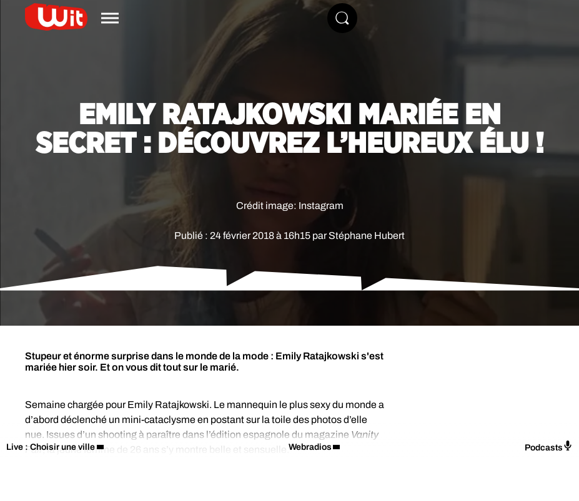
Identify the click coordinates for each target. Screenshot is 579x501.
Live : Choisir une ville (50, 447)
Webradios (310, 447)
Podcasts (549, 446)
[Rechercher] (342, 18)
